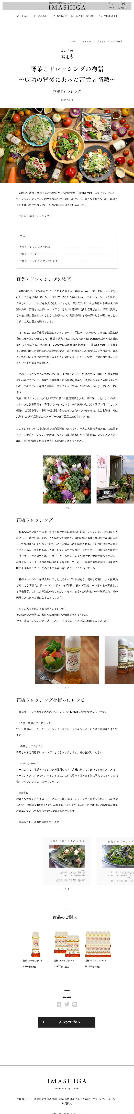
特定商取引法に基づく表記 (74, 1100)
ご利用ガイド (108, 16)
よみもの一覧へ (69, 1023)
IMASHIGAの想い (82, 16)
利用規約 (67, 1104)
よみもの (40, 16)
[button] (60, 509)
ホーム (73, 41)
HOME (22, 16)
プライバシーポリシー (105, 1100)
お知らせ (59, 16)
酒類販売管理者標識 (45, 1100)
